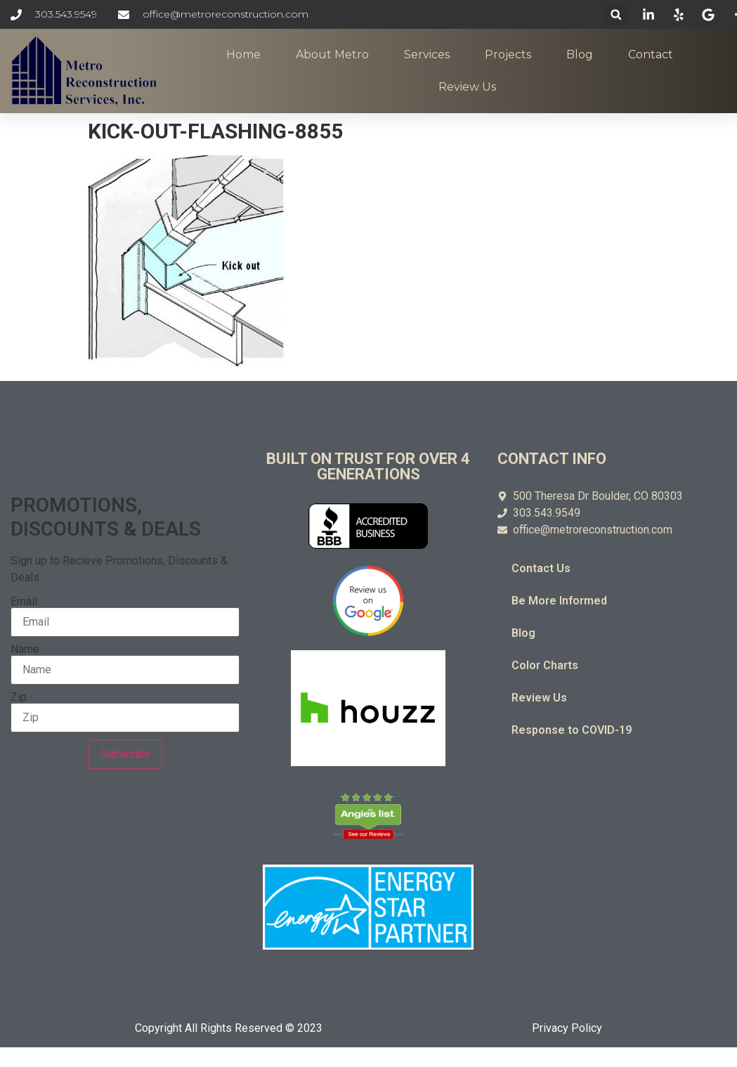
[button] (616, 14)
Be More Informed (559, 600)
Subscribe (125, 754)
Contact (651, 54)
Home (244, 54)
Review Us (468, 86)
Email (24, 601)
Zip (19, 697)
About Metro (333, 54)
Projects (508, 54)
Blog (580, 54)
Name (25, 649)
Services (427, 54)
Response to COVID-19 (571, 730)
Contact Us (540, 568)
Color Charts (544, 665)
